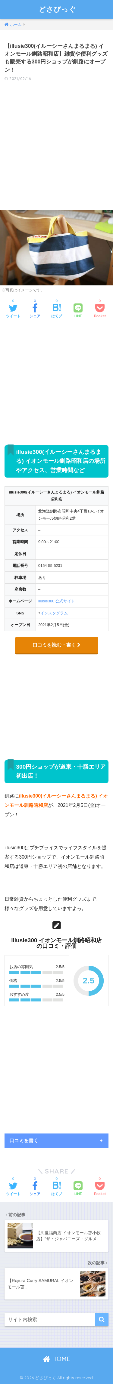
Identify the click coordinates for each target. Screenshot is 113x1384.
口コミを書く (23, 1140)
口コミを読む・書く (57, 644)
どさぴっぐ (57, 9)
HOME (56, 1359)
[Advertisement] (56, 147)
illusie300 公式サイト (56, 601)
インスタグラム (54, 613)
